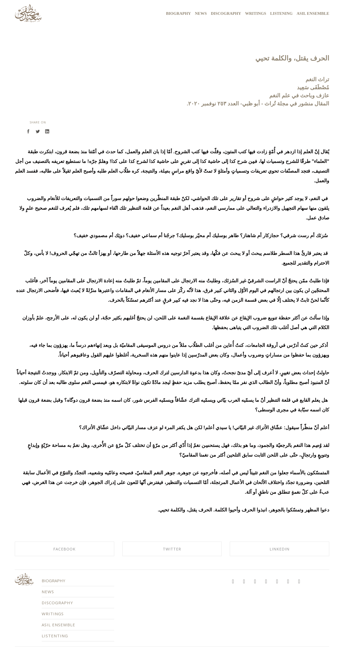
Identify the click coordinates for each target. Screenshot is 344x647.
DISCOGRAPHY (66, 603)
